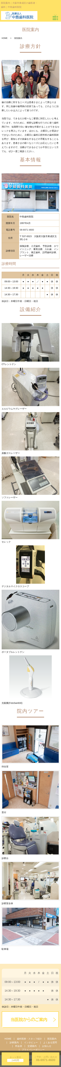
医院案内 (51, 1038)
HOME (4, 38)
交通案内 (32, 1046)
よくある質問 (50, 1042)
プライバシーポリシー (33, 1049)
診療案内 (14, 1042)
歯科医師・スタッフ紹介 (29, 1038)
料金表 (18, 1046)
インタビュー (31, 1042)
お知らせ (46, 1046)
